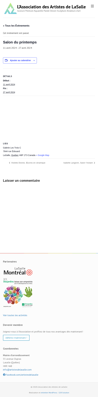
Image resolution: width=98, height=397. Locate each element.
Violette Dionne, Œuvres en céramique (28, 163)
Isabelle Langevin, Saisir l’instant (78, 163)
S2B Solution (64, 392)
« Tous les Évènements (16, 25)
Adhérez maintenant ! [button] (16, 337)
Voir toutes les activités (15, 315)
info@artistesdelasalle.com (17, 369)
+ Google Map (42, 155)
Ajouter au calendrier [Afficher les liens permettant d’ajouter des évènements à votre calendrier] (20, 60)
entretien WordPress (49, 392)
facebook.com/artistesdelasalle (20, 374)
